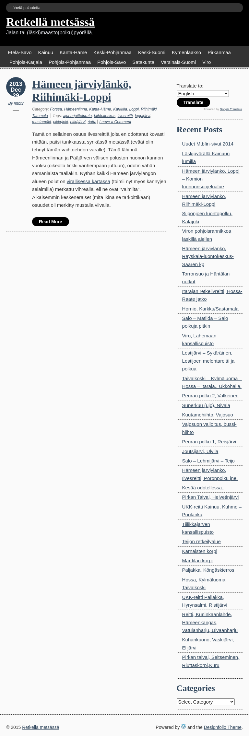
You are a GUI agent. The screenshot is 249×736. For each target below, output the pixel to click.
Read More (50, 221)
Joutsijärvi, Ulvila (200, 451)
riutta (92, 122)
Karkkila (120, 109)
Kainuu (45, 52)
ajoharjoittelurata (77, 115)
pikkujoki (60, 122)
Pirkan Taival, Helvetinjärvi (210, 497)
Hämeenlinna (75, 109)
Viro (206, 62)
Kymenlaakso (186, 52)
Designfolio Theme (223, 727)
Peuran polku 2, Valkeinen (210, 395)
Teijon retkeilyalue (201, 541)
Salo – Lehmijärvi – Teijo (208, 460)
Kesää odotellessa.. (203, 487)
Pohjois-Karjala (25, 62)
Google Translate (231, 109)
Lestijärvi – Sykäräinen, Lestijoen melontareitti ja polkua (208, 360)
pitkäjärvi (77, 122)
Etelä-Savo (19, 52)
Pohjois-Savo (111, 62)
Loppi (134, 109)
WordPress (183, 726)
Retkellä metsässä (50, 22)
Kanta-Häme (73, 52)
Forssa (56, 109)
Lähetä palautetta (25, 8)
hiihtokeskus (104, 115)
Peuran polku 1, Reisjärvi (209, 441)
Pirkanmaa (219, 52)
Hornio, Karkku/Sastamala (210, 308)
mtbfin (19, 103)
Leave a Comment (115, 122)
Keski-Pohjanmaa (112, 52)
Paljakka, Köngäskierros (208, 570)
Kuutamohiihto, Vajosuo (207, 414)
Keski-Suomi (151, 52)
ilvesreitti (125, 115)
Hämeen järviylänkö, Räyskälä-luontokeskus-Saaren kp (208, 256)
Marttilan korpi (197, 560)
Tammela (40, 115)
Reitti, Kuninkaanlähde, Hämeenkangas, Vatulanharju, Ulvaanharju (210, 622)
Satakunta (143, 62)
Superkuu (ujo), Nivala (206, 405)
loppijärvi (142, 115)
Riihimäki (149, 109)
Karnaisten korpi (199, 551)
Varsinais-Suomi (178, 62)
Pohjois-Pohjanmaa (70, 62)
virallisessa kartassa (88, 181)
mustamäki (41, 122)
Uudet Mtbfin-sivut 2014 (207, 143)
